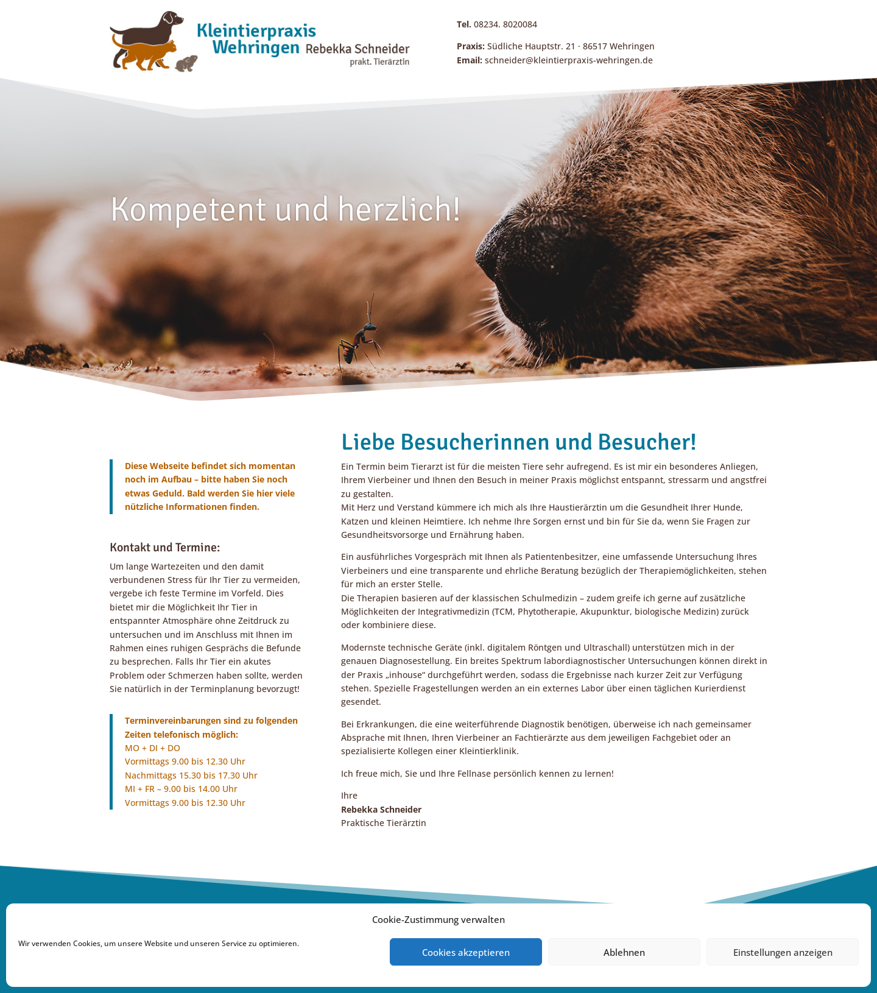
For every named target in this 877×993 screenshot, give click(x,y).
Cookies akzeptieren (466, 952)
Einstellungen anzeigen (783, 952)
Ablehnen (624, 952)
